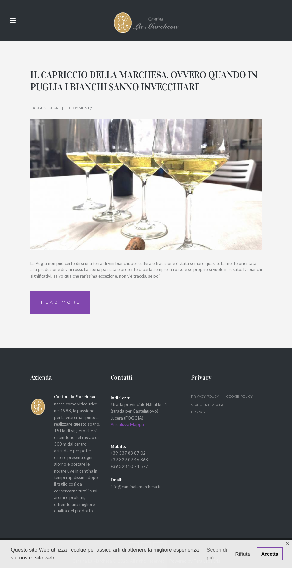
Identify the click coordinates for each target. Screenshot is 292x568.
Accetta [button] (269, 554)
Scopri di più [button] (217, 553)
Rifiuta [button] (242, 554)
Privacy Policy (205, 396)
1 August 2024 (44, 108)
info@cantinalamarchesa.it (136, 486)
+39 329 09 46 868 (129, 459)
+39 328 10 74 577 (129, 466)
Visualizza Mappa (127, 424)
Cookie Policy (239, 396)
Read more (61, 302)
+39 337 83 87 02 (128, 453)
